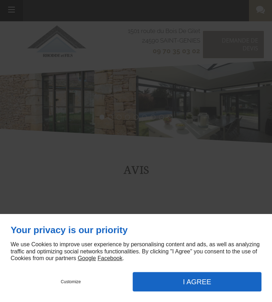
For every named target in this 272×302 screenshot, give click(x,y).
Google (87, 258)
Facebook (109, 258)
